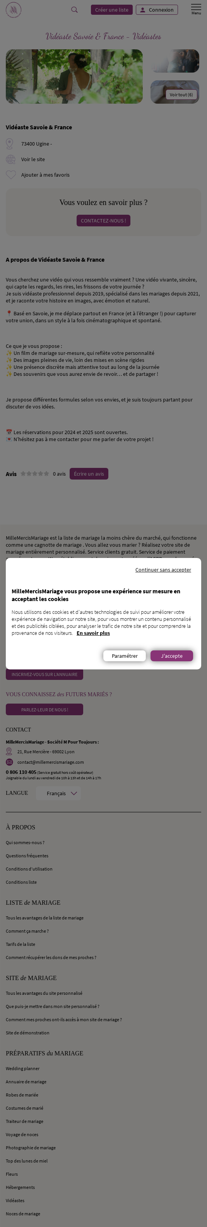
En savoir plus (93, 632)
